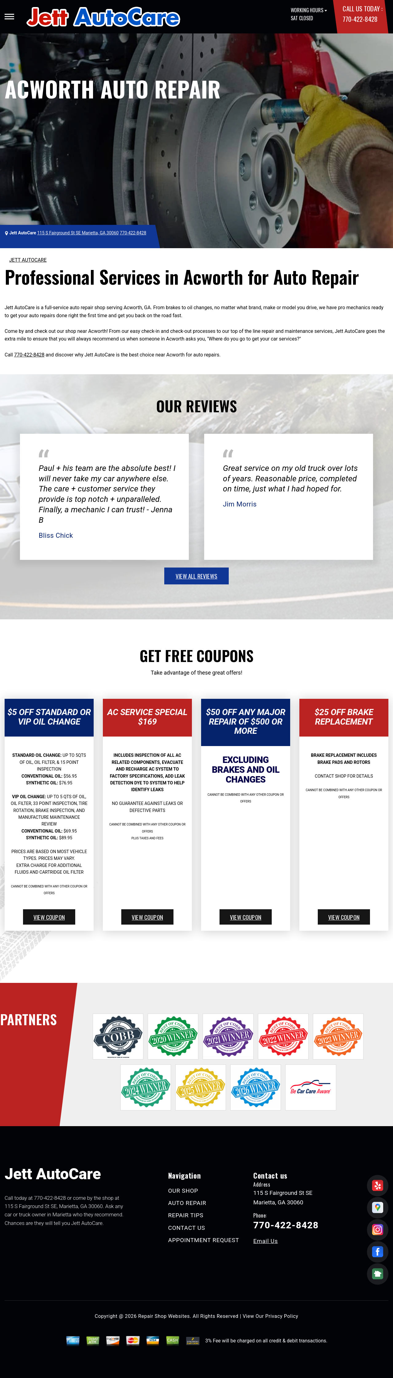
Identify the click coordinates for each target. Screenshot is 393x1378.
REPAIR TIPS (186, 1215)
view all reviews (196, 576)
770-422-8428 (360, 19)
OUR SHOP (183, 1190)
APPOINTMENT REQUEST (203, 1240)
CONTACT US (186, 1227)
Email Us (265, 1241)
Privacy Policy (281, 1316)
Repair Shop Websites (164, 1316)
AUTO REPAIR (187, 1203)
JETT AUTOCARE (28, 260)
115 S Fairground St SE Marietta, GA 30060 (78, 232)
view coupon (49, 917)
